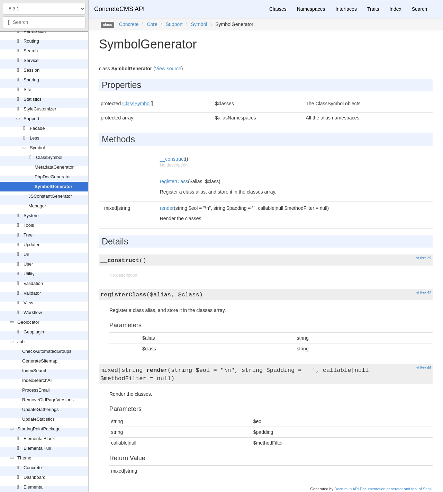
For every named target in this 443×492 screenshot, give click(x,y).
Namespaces (311, 9)
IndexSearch (34, 370)
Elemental (34, 487)
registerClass (174, 181)
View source (168, 68)
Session (31, 70)
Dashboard (35, 477)
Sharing (31, 79)
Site (27, 89)
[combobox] (44, 22)
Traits (373, 9)
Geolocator (28, 322)
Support (31, 118)
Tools (29, 225)
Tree (28, 235)
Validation (33, 283)
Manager (37, 205)
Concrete (33, 467)
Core (152, 24)
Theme (24, 457)
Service (31, 60)
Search (31, 50)
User (28, 264)
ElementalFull (37, 448)
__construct (172, 159)
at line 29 (423, 258)
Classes (278, 9)
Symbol (37, 147)
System (31, 215)
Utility (29, 273)
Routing (31, 41)
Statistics (33, 99)
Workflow (33, 312)
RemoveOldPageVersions (48, 399)
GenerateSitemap (39, 361)
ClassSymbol (49, 157)
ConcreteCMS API (119, 9)
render (167, 208)
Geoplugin (34, 331)
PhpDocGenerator (53, 176)
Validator (32, 293)
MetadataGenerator (54, 167)
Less (34, 138)
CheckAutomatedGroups (46, 351)
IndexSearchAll (37, 380)
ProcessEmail (35, 390)
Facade (37, 128)
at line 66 (423, 368)
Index (395, 9)
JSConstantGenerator (50, 196)
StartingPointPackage (39, 428)
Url (26, 254)
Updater (31, 244)
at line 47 (423, 292)
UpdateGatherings (40, 409)
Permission (35, 31)
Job (21, 341)
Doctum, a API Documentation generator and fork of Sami (383, 489)
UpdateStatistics (38, 419)
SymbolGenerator (53, 186)
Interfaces (345, 9)
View (28, 302)
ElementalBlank (39, 438)
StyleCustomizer (40, 108)
